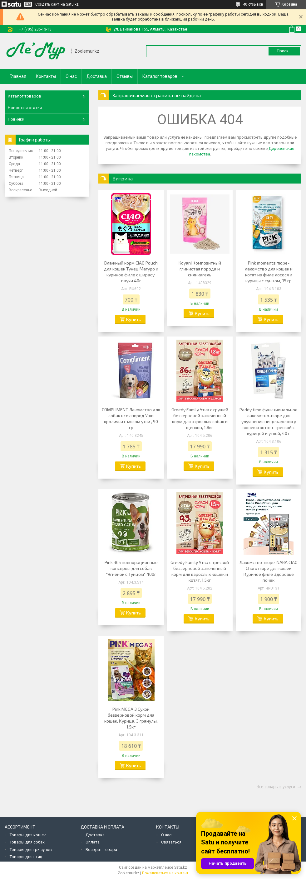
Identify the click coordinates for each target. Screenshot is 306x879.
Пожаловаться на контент (165, 873)
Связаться (171, 842)
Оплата (93, 842)
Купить (133, 319)
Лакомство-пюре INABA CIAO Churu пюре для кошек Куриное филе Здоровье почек (268, 571)
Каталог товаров (159, 76)
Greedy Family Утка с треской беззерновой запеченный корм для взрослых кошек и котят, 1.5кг (199, 571)
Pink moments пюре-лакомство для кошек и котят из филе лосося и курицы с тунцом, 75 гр (269, 271)
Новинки (16, 119)
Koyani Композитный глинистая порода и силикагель (200, 268)
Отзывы (124, 76)
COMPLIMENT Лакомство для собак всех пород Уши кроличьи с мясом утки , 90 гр (131, 418)
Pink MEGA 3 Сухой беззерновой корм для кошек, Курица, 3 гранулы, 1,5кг (131, 717)
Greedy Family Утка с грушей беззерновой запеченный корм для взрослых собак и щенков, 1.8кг (199, 418)
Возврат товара (101, 849)
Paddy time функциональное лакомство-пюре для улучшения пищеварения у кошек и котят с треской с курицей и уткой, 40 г (268, 421)
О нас (71, 76)
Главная (18, 76)
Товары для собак (27, 842)
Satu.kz (180, 867)
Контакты (46, 76)
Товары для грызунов (31, 849)
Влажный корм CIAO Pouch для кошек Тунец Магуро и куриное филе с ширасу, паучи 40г (131, 271)
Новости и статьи (25, 107)
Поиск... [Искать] (284, 51)
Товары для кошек (28, 835)
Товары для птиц (26, 856)
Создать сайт (47, 4)
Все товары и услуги (276, 787)
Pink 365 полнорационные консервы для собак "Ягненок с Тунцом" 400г (131, 568)
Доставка (96, 76)
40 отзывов (253, 4)
